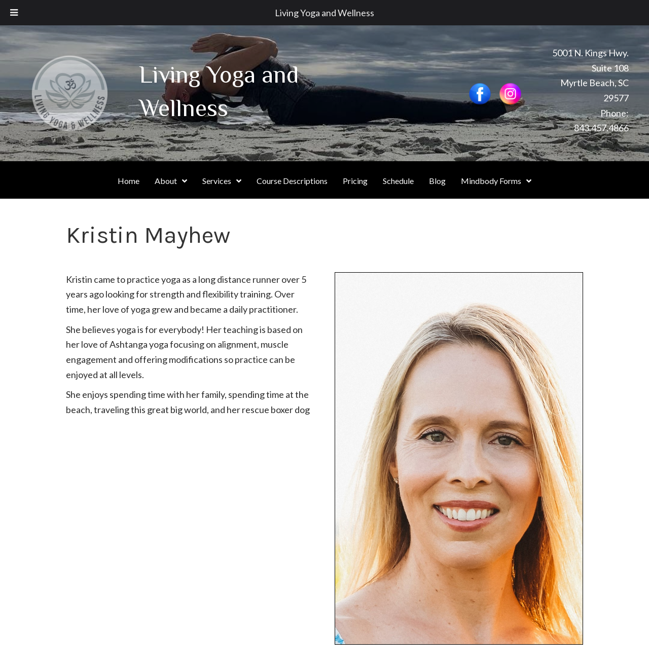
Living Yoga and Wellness (324, 12)
